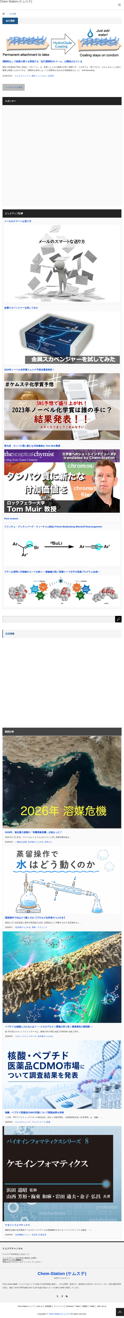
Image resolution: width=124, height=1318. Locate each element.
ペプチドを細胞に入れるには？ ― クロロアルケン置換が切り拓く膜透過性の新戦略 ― (49, 1026)
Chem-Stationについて (26, 1306)
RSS (67, 1296)
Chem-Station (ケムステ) (62, 1273)
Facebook (69, 1306)
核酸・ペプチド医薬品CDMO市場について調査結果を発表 (34, 1112)
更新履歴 (48, 1306)
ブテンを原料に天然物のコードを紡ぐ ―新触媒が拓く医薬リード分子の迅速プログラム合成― (52, 571)
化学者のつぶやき (35, 842)
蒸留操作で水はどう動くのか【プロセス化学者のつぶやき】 (35, 917)
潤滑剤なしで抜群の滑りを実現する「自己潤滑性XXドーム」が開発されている (42, 61)
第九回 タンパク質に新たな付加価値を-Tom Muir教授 (32, 446)
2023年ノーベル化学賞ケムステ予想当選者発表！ (29, 369)
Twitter (77, 1306)
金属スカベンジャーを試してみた (21, 307)
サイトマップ (59, 1306)
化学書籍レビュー (23, 1235)
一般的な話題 (21, 842)
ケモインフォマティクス (17, 1225)
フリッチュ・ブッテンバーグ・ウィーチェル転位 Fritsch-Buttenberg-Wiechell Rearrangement (53, 526)
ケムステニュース (22, 76)
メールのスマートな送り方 (17, 221)
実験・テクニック (39, 927)
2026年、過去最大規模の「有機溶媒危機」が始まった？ (33, 832)
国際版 (84, 1306)
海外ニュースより (39, 76)
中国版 (91, 1306)
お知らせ (39, 1306)
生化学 (51, 76)
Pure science (11, 518)
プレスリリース (38, 1122)
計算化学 (42, 1235)
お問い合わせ (101, 1306)
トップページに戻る (13, 87)
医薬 (48, 1122)
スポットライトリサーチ (25, 1036)
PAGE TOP (120, 1312)
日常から (48, 842)
